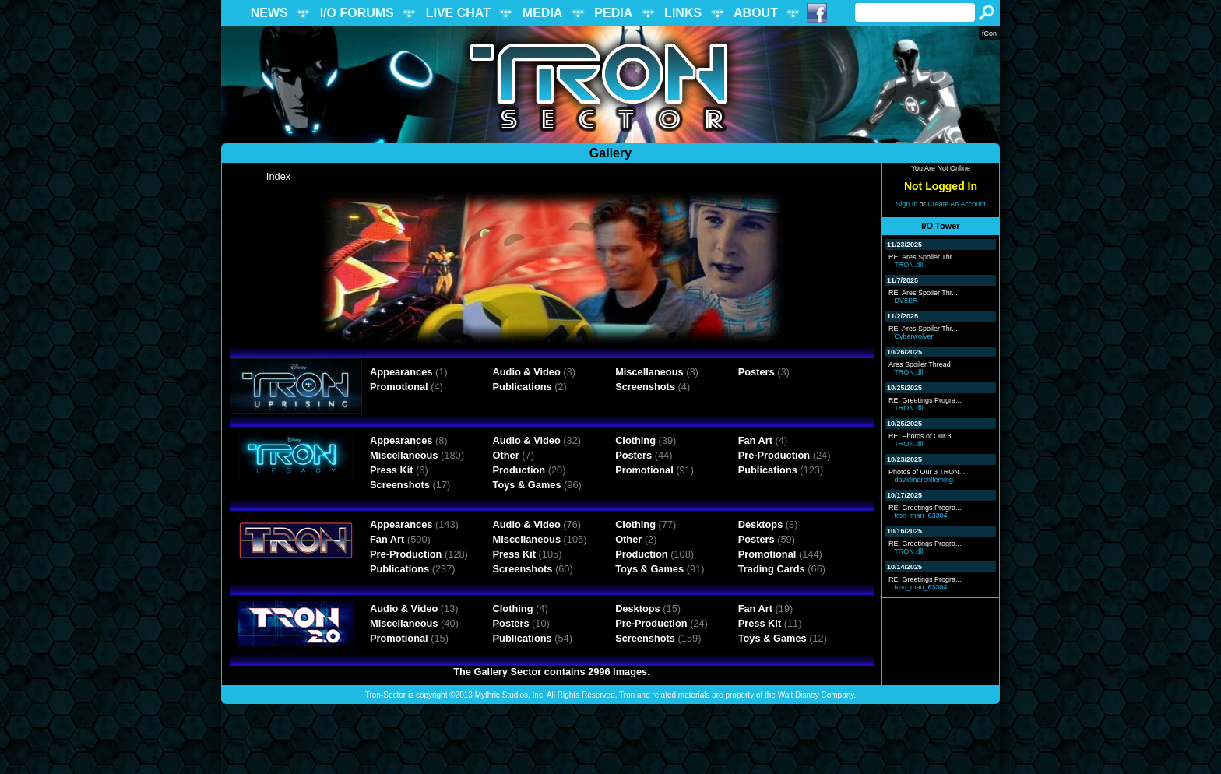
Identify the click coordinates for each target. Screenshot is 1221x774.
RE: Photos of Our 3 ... (923, 436)
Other (506, 455)
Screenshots (645, 386)
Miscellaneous (649, 372)
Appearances (401, 372)
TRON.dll (908, 265)
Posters (756, 372)
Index (278, 176)
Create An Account (956, 204)
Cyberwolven (915, 336)
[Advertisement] (610, 739)
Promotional (399, 386)
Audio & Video (527, 372)
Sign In (906, 204)
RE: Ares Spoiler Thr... (923, 257)
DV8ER (906, 300)
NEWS (269, 12)
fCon (989, 33)
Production (519, 470)
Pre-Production (774, 455)
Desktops (760, 524)
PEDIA (613, 12)
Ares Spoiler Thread (919, 364)
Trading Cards (771, 569)
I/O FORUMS (357, 12)
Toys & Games (527, 485)
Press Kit (391, 470)
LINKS (683, 12)
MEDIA (543, 12)
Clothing (635, 440)
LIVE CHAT (458, 12)
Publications (522, 386)
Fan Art (755, 440)
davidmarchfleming (924, 480)
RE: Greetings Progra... (925, 400)
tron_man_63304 (921, 515)
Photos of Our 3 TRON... (926, 472)
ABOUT (756, 12)
